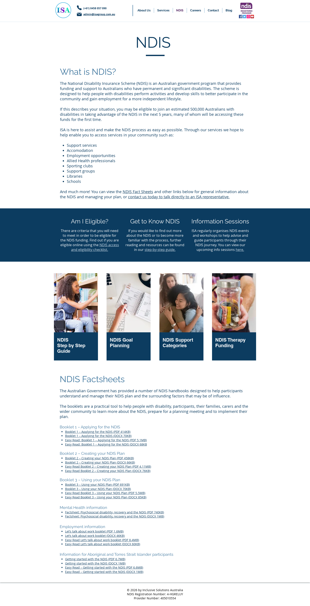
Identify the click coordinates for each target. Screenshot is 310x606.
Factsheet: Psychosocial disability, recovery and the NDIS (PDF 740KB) (114, 512)
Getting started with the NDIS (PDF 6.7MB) (95, 559)
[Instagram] (248, 16)
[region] (76, 317)
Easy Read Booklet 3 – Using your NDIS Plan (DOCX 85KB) (105, 497)
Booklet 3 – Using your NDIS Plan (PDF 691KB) (97, 484)
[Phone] (79, 8)
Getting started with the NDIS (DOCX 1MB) (95, 563)
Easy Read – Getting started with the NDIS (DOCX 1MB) (104, 572)
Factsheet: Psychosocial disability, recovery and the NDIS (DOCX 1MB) (114, 516)
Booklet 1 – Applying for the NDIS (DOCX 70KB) (98, 436)
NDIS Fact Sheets (138, 191)
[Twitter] (244, 16)
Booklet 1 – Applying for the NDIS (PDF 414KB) (97, 432)
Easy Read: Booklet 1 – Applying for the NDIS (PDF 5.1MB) (106, 440)
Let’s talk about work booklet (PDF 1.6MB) (94, 531)
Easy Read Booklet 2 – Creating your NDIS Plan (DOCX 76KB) (107, 471)
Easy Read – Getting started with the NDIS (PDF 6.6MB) (104, 567)
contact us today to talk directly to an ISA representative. (179, 196)
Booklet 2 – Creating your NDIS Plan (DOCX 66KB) (100, 462)
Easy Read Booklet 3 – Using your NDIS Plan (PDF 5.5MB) (105, 493)
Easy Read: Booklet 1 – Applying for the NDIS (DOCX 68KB (106, 444)
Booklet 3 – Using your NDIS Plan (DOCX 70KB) (98, 489)
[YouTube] (252, 16)
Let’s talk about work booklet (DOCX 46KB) (95, 536)
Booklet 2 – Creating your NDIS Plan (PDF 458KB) (99, 458)
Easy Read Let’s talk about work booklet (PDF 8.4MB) (102, 540)
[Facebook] (240, 16)
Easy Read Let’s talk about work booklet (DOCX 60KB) (102, 544)
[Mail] (79, 14)
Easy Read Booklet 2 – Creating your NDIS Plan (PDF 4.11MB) (108, 466)
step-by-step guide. (160, 249)
